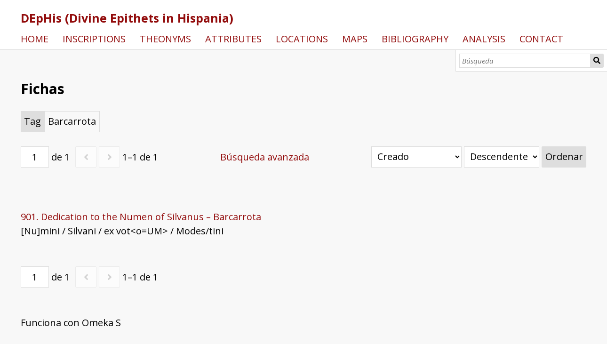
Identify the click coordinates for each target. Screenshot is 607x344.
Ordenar (564, 156)
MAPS (354, 38)
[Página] (35, 157)
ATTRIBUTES (233, 38)
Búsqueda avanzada (264, 157)
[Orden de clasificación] (501, 157)
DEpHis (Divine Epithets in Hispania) (127, 18)
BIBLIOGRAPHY (415, 38)
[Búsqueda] (525, 61)
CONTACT (541, 38)
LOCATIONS (302, 38)
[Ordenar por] (416, 157)
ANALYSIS (484, 38)
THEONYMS (165, 38)
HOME (34, 38)
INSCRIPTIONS (94, 38)
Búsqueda (597, 61)
